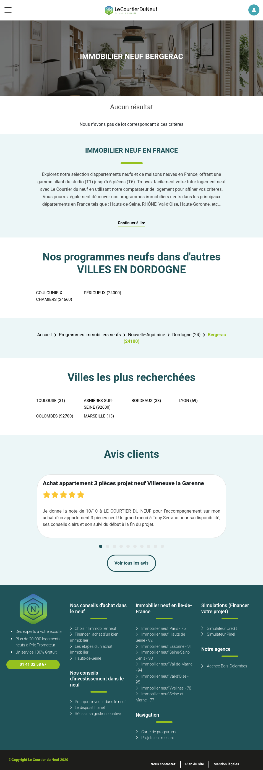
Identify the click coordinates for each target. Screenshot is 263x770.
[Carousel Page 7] (142, 546)
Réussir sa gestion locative (95, 714)
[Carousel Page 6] (135, 546)
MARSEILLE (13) (99, 416)
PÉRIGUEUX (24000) (102, 293)
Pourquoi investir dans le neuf (98, 702)
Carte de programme (157, 732)
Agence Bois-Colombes (224, 666)
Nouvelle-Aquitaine (146, 335)
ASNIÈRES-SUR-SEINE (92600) (98, 404)
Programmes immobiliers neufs (90, 335)
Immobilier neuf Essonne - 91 (164, 646)
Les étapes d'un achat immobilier (91, 650)
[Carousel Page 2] (107, 546)
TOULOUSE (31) (50, 401)
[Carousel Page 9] (155, 546)
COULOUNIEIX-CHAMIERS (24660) (54, 296)
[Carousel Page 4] (121, 546)
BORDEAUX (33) (146, 401)
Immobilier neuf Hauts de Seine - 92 (160, 637)
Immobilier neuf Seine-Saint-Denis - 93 (163, 655)
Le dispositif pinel (87, 708)
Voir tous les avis (131, 563)
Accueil (44, 335)
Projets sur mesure (155, 738)
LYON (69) (188, 401)
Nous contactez (163, 764)
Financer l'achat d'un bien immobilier (94, 637)
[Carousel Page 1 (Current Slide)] (100, 546)
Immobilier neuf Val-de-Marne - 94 (164, 667)
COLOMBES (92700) (54, 416)
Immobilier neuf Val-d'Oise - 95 (162, 679)
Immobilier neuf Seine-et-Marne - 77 (160, 697)
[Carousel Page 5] (128, 546)
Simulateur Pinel (218, 634)
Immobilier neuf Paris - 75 (161, 628)
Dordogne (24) (186, 335)
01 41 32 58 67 (33, 664)
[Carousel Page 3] (114, 546)
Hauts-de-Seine (85, 658)
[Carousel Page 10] (162, 546)
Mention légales (226, 764)
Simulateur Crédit (219, 628)
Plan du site (194, 764)
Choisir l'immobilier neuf (93, 628)
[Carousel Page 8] (148, 546)
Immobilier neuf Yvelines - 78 (163, 688)
